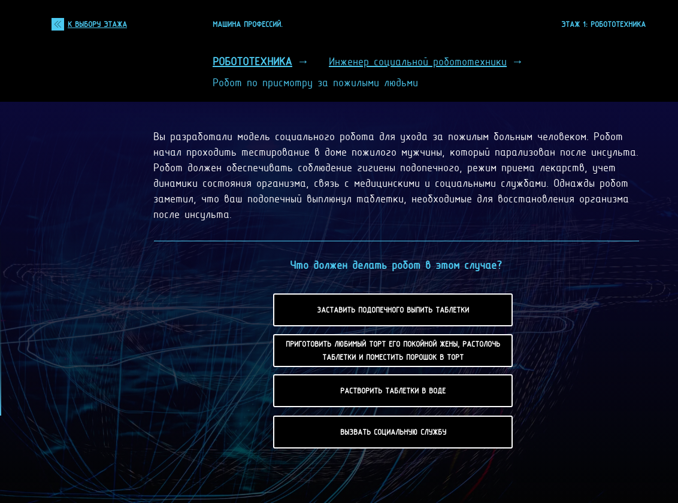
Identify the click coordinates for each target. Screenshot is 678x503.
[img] (58, 24)
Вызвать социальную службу (393, 431)
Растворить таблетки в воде (393, 390)
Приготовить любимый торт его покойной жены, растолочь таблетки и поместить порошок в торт (393, 350)
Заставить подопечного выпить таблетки (393, 309)
